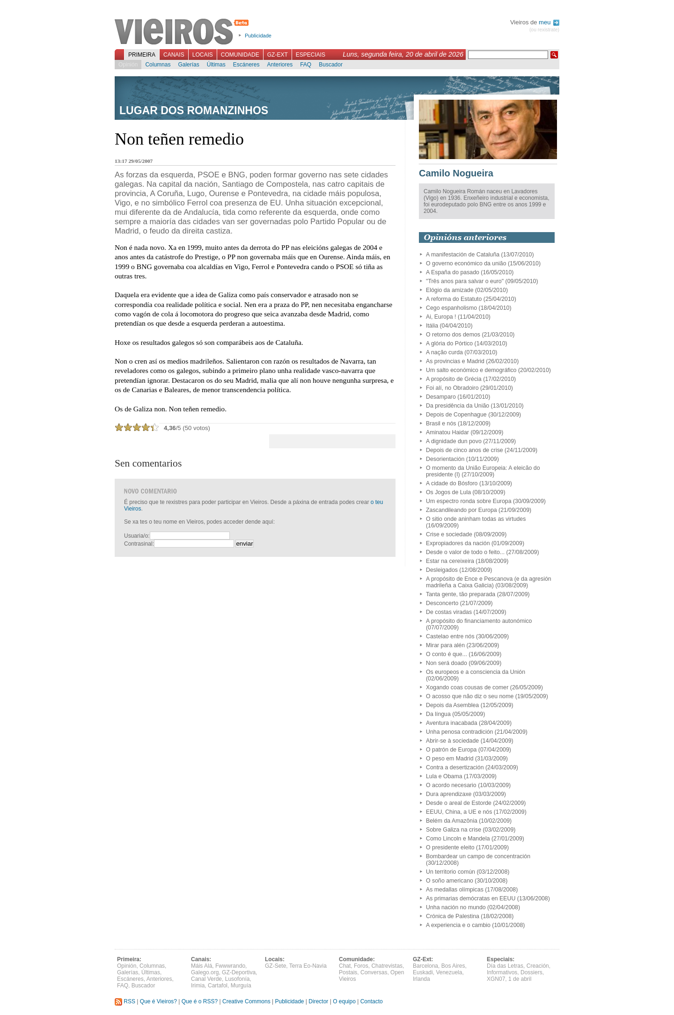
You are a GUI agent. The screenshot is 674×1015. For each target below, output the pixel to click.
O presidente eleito (450, 847)
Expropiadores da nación (458, 543)
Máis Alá (201, 966)
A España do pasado (452, 272)
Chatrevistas (387, 966)
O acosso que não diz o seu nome (469, 696)
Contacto (371, 1001)
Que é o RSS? (200, 1001)
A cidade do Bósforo (452, 483)
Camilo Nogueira (456, 173)
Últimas (216, 64)
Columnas (157, 64)
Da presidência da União (457, 405)
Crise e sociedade (449, 534)
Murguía (241, 985)
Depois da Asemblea (452, 705)
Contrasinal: (139, 543)
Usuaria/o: (137, 536)
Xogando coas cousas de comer (467, 687)
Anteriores (280, 64)
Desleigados (442, 570)
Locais (202, 54)
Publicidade (258, 35)
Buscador (331, 64)
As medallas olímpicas (455, 889)
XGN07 (496, 979)
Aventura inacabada (451, 723)
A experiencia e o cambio (458, 925)
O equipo (344, 1001)
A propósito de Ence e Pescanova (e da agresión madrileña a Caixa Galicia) (488, 582)
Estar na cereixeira (450, 561)
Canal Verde (206, 979)
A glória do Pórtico (449, 343)
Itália (432, 325)
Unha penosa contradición (459, 732)
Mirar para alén (445, 645)
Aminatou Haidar (447, 432)
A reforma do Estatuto (454, 299)
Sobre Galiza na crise (453, 829)
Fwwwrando (230, 966)
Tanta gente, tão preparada (460, 594)
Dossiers (531, 972)
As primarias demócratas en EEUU (470, 898)
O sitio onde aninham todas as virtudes (476, 519)
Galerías (188, 64)
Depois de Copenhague (456, 414)
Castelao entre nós (450, 636)
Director (318, 1001)
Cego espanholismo (451, 308)
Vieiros (183, 32)
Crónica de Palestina (452, 916)
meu (549, 22)
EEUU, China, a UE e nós (459, 812)
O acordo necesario (451, 785)
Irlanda (421, 979)
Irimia (198, 985)
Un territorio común (450, 872)
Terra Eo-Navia (308, 966)
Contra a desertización (455, 767)
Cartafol (217, 985)
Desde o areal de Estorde (458, 803)
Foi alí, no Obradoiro (452, 388)
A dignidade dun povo (454, 441)
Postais (348, 972)
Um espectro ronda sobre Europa (469, 501)
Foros (361, 966)
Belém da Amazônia (451, 821)
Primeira (141, 54)
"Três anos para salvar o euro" (465, 281)
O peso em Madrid (450, 758)
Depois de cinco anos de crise (464, 450)
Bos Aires (453, 966)
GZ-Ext (277, 54)
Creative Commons (246, 1001)
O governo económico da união (466, 263)
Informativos (502, 972)
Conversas (373, 972)
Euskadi (423, 972)
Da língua (438, 714)
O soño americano (449, 880)
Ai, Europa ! (441, 317)
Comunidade (240, 54)
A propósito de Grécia (454, 379)
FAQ (305, 64)
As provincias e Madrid (455, 361)
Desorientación (445, 459)
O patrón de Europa (451, 749)
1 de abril (519, 979)
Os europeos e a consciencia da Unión (475, 672)
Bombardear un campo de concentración (478, 856)
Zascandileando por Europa (461, 510)
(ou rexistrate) (544, 29)
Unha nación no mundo (456, 907)
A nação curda (444, 352)
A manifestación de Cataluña (462, 254)
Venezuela (449, 972)
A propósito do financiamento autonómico (479, 621)
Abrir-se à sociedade (452, 741)
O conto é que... (446, 654)
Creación (538, 966)
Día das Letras (505, 966)
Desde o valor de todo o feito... (465, 552)
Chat (345, 966)
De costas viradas (449, 612)
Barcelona (425, 966)
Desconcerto (442, 603)
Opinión (128, 64)
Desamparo (441, 397)
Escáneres (246, 64)
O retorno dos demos (453, 334)
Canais (173, 54)
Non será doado (446, 663)
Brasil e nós (441, 423)
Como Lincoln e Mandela (458, 838)
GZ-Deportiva (239, 972)
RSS (125, 1001)
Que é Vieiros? (158, 1001)
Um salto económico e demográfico (471, 370)
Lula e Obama (444, 776)
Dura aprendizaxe (448, 794)
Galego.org (205, 972)
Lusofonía (237, 979)
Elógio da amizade (450, 290)
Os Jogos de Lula (448, 492)
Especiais (310, 54)
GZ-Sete (275, 966)
